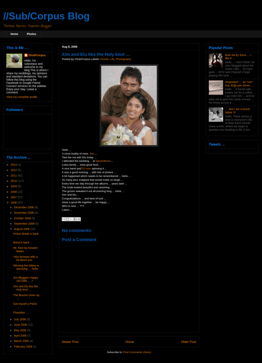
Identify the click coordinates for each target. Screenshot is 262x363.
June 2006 (21, 324)
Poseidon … (20, 312)
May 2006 (20, 330)
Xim (92, 153)
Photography (123, 59)
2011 (14, 175)
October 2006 (23, 218)
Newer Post (70, 342)
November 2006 (24, 212)
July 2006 (20, 319)
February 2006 (23, 346)
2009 (14, 186)
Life (112, 59)
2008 (14, 191)
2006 (14, 202)
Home (14, 34)
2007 (14, 197)
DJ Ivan (86, 168)
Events (104, 59)
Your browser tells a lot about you (25, 258)
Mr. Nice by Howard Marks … (25, 249)
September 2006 (24, 223)
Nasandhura (103, 160)
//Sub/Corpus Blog (46, 16)
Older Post (188, 342)
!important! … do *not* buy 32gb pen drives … (239, 83)
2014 (14, 164)
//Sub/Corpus (37, 55)
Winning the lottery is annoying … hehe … (26, 269)
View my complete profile (21, 96)
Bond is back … (23, 242)
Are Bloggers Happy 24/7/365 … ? (25, 279)
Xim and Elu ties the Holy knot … (25, 288)
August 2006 (22, 229)
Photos (31, 34)
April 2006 (20, 335)
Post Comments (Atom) (137, 352)
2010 (14, 180)
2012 (14, 170)
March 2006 (21, 341)
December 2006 (24, 207)
